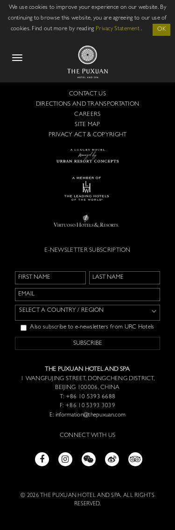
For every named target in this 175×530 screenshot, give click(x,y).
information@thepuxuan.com (91, 415)
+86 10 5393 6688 (89, 397)
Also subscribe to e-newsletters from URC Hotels (87, 327)
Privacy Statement (118, 29)
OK (161, 30)
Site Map (87, 125)
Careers (87, 115)
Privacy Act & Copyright (88, 135)
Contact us (87, 94)
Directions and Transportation (88, 104)
